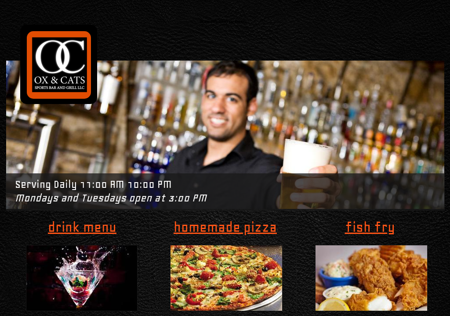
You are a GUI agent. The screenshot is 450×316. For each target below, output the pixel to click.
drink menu (82, 227)
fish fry (370, 227)
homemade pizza (225, 227)
